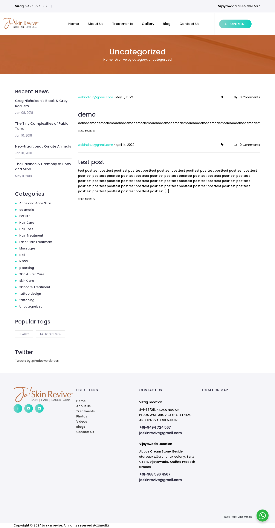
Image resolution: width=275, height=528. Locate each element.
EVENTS (24, 216)
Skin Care (26, 281)
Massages (27, 248)
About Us (107, 23)
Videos (81, 421)
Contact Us (201, 23)
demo (87, 114)
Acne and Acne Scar (35, 203)
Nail (22, 255)
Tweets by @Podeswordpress (37, 361)
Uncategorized (31, 306)
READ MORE (86, 130)
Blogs (80, 427)
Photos (81, 416)
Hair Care (26, 222)
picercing (26, 268)
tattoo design (30, 293)
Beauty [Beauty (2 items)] (24, 334)
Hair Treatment (31, 235)
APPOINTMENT (247, 24)
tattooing (26, 300)
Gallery (159, 23)
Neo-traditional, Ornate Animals (43, 146)
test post (92, 161)
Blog (178, 23)
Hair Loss (26, 229)
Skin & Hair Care (31, 274)
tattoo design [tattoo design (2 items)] (50, 334)
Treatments (134, 23)
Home (85, 23)
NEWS (23, 261)
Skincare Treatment (34, 287)
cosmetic (26, 210)
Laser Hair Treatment (35, 242)
